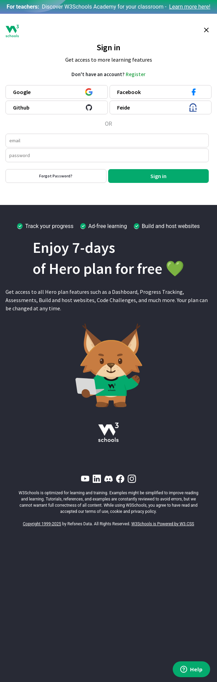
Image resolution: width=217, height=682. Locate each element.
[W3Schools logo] (12, 31)
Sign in (158, 176)
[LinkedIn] (97, 479)
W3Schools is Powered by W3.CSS (163, 523)
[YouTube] (85, 479)
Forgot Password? (55, 175)
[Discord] (108, 479)
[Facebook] (120, 479)
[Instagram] (132, 479)
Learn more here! (189, 6)
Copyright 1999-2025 (42, 523)
